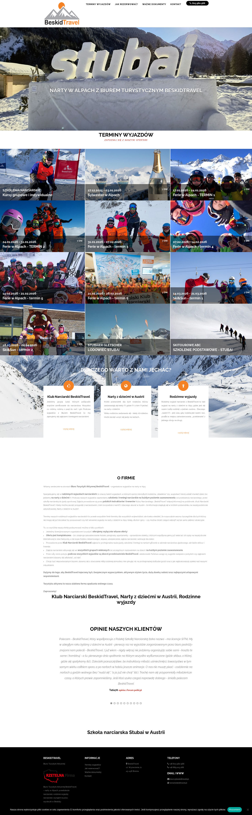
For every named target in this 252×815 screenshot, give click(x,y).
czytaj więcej (68, 429)
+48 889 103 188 (176, 761)
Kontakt (88, 769)
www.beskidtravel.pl (178, 776)
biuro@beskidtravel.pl (179, 772)
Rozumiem (234, 809)
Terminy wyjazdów (93, 758)
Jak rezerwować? (92, 762)
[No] (247, 809)
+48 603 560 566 (176, 757)
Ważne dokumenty (93, 765)
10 (141, 696)
